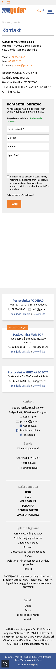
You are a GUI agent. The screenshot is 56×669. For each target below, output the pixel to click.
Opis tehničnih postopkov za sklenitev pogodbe (28, 562)
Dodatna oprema (28, 510)
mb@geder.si (38, 347)
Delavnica (28, 505)
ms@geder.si (37, 381)
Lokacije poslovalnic (28, 614)
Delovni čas (39, 314)
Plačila (28, 556)
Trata (28, 492)
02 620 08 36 (16, 347)
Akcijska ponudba (28, 514)
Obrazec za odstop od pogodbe (28, 551)
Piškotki (28, 568)
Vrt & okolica (28, 501)
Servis (28, 610)
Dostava (27, 547)
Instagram (28, 435)
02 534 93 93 (17, 381)
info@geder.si (38, 309)
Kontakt (28, 619)
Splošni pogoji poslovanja (28, 538)
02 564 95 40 (16, 309)
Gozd (28, 496)
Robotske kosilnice (28, 430)
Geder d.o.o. (28, 426)
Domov (6, 22)
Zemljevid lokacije (20, 314)
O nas (28, 605)
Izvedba (22, 664)
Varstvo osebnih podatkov (28, 533)
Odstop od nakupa (28, 542)
